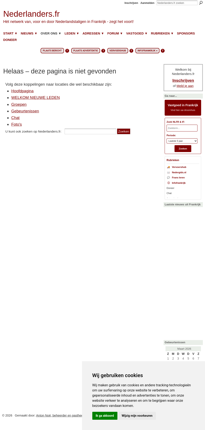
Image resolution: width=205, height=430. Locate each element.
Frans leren (176, 177)
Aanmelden (147, 2)
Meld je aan (185, 86)
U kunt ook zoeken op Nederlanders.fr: (33, 131)
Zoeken (201, 3)
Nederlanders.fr (31, 13)
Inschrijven (131, 2)
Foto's (16, 124)
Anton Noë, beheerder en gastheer (60, 415)
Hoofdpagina (22, 91)
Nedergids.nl (176, 172)
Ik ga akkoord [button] (105, 415)
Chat (15, 117)
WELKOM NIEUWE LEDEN (35, 97)
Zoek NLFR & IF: (176, 122)
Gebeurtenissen (25, 111)
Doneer (170, 188)
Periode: (171, 135)
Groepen (18, 104)
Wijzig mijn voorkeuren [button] (137, 415)
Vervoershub (176, 167)
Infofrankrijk (176, 183)
